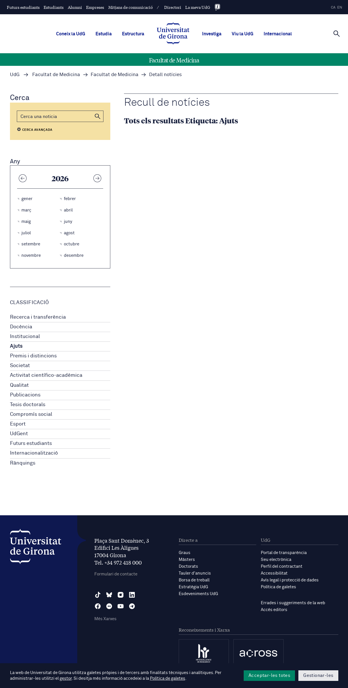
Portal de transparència (284, 553)
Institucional (25, 336)
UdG (15, 74)
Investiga (211, 34)
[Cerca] (336, 33)
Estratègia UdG (193, 587)
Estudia (103, 34)
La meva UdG (197, 7)
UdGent (19, 433)
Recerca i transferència (38, 317)
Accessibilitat (274, 573)
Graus (184, 553)
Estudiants (54, 7)
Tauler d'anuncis (195, 573)
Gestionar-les (318, 675)
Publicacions (25, 395)
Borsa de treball (194, 580)
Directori (172, 7)
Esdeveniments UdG (198, 594)
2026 (60, 178)
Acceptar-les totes (269, 675)
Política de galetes (278, 587)
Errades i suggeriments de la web (293, 603)
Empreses (95, 7)
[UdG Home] (173, 34)
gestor (66, 678)
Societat (20, 365)
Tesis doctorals (27, 404)
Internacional (278, 34)
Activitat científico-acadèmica (46, 375)
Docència (21, 326)
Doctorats (188, 566)
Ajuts (16, 346)
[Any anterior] (23, 178)
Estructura (133, 34)
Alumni (75, 7)
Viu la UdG (242, 34)
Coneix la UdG (70, 34)
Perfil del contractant (281, 566)
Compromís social (31, 414)
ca (333, 7)
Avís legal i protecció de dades (290, 580)
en (339, 7)
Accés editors (274, 610)
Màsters (187, 559)
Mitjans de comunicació (130, 7)
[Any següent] (97, 178)
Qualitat (19, 385)
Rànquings (22, 463)
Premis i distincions (33, 356)
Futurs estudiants (23, 7)
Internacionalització (34, 453)
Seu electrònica (276, 559)
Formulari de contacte (115, 574)
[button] (97, 116)
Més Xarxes (105, 619)
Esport (18, 424)
